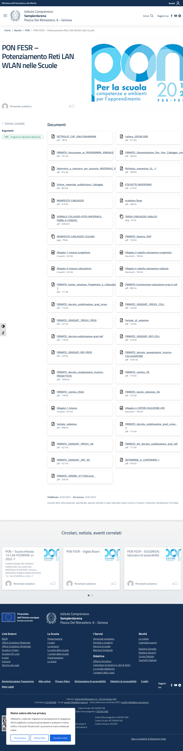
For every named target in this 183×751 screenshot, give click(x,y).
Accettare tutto (60, 738)
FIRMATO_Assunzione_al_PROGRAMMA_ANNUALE (85, 152)
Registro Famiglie (147, 649)
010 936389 (50, 702)
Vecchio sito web (10, 665)
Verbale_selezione (67, 424)
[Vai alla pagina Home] (7, 30)
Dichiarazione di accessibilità (90, 681)
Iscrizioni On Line (10, 654)
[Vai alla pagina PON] (27, 30)
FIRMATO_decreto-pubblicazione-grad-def (80, 336)
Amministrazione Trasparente (18, 681)
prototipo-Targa (133, 200)
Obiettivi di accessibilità (123, 681)
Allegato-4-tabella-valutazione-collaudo (146, 268)
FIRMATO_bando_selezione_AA (142, 392)
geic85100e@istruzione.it (76, 702)
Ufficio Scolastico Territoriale (16, 646)
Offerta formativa (102, 661)
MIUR (5, 639)
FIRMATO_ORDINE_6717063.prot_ (76, 476)
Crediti (144, 681)
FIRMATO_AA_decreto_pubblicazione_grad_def (151, 444)
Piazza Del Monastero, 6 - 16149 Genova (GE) (96, 699)
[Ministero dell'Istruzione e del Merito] (19, 3)
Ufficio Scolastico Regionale (16, 642)
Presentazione (54, 639)
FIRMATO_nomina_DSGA (70, 392)
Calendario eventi (148, 642)
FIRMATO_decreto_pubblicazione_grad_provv (82, 304)
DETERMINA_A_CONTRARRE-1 (142, 460)
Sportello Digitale (148, 660)
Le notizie (144, 639)
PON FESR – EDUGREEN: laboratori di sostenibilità (143, 553)
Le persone (53, 646)
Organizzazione (55, 657)
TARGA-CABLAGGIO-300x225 (141, 216)
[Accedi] (174, 3)
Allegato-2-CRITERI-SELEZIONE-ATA (145, 408)
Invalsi (5, 657)
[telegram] (179, 15)
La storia (51, 661)
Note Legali (8, 687)
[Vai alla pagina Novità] (17, 30)
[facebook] (171, 15)
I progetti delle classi (103, 672)
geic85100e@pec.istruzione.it (135, 702)
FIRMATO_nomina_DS (137, 372)
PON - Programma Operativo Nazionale (22, 136)
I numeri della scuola (58, 654)
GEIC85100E (102, 711)
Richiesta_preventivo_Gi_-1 (140, 168)
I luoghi (51, 642)
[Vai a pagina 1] (89, 595)
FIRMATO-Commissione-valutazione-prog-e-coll (151, 284)
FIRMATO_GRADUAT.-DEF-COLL (142, 336)
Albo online (45, 681)
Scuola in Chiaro (10, 650)
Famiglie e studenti (103, 642)
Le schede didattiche (104, 669)
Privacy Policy (62, 681)
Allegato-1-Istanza (67, 408)
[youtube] (175, 15)
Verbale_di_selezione (137, 320)
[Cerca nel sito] (148, 16)
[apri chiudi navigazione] (5, 16)
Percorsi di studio (102, 646)
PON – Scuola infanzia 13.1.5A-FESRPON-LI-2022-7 (19, 555)
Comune (6, 661)
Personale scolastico (103, 639)
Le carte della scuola (58, 650)
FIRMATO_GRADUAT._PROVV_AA (75, 444)
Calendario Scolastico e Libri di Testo (111, 665)
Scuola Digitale (146, 656)
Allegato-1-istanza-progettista (73, 252)
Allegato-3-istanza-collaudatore (74, 268)
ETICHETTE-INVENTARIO (138, 184)
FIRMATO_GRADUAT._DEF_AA (73, 460)
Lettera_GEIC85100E (136, 136)
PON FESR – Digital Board (83, 551)
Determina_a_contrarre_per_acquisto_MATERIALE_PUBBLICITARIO (94, 168)
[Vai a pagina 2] (92, 595)
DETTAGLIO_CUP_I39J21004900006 (76, 136)
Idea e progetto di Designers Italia (148, 739)
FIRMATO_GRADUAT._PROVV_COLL (144, 304)
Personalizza (20, 738)
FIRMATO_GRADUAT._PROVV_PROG (77, 320)
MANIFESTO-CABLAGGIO (70, 200)
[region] (40, 726)
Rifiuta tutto (39, 738)
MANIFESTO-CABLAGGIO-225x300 (76, 236)
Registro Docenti (147, 652)
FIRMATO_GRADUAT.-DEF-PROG (74, 352)
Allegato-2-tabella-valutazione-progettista (148, 252)
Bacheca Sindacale (103, 650)
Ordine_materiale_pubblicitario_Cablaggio (80, 184)
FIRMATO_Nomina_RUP (138, 236)
